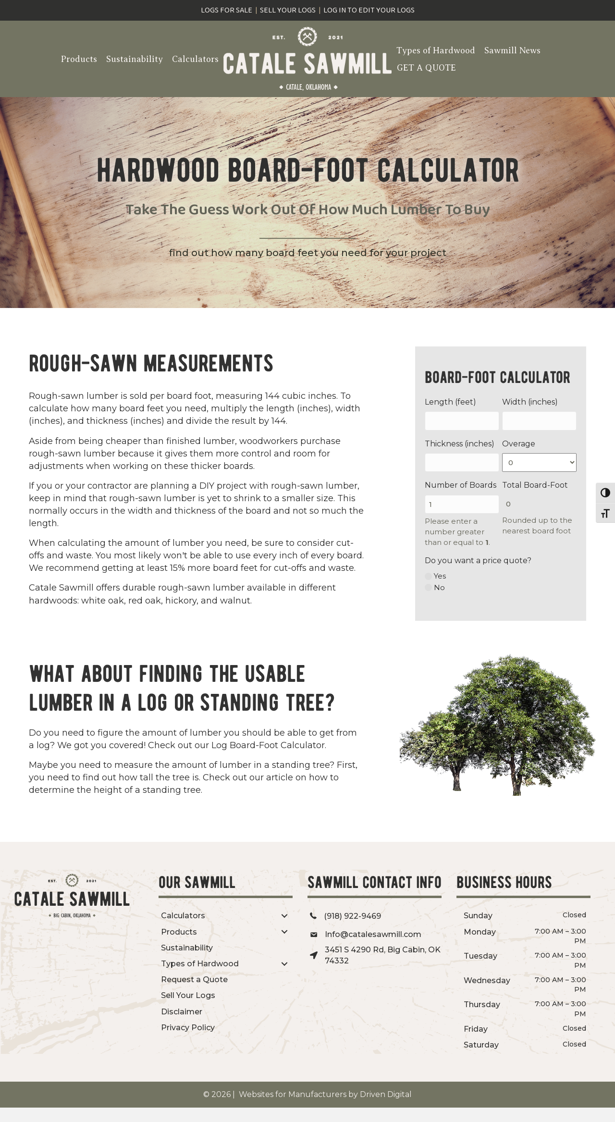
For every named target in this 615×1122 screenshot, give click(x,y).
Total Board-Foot (535, 485)
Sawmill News (512, 50)
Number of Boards (460, 485)
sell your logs (288, 10)
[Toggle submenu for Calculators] (284, 915)
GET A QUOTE (426, 68)
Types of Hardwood (435, 50)
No (439, 587)
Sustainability (134, 59)
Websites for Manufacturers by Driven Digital (324, 1094)
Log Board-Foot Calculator (268, 745)
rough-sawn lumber (201, 587)
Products (79, 59)
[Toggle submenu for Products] (284, 931)
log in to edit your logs (369, 10)
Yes (440, 575)
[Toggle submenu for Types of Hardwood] (284, 964)
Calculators (195, 59)
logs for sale (226, 10)
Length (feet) (450, 402)
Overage (518, 443)
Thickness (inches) (459, 443)
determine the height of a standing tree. (115, 790)
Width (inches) (530, 402)
